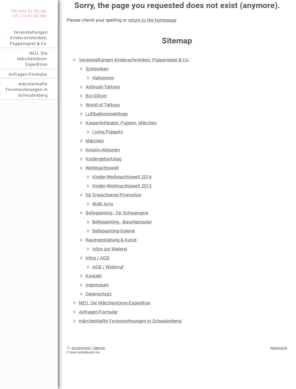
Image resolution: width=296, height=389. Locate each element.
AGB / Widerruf (107, 267)
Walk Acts (102, 204)
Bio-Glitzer (96, 96)
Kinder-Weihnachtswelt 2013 (121, 186)
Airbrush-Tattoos (103, 87)
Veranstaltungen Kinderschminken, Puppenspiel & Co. (134, 60)
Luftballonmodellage (107, 114)
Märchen (95, 141)
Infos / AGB (97, 258)
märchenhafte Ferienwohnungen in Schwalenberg (130, 321)
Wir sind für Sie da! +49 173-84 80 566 (28, 13)
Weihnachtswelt (102, 168)
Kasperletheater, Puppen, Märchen (121, 123)
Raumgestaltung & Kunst (111, 240)
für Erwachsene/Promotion (113, 195)
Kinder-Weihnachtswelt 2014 (121, 177)
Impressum (97, 285)
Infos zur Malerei (109, 249)
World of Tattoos (103, 105)
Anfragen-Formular (98, 312)
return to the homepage (152, 20)
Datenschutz (99, 294)
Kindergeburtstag (103, 159)
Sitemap (99, 348)
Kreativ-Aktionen (103, 150)
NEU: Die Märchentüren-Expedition (115, 303)
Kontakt (94, 276)
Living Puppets (107, 132)
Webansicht (278, 348)
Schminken (97, 69)
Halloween (103, 78)
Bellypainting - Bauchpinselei (122, 222)
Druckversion (79, 348)
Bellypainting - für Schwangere (117, 213)
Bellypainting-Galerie (113, 231)
